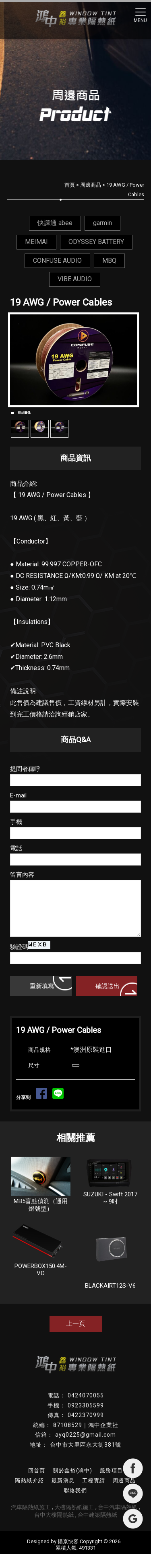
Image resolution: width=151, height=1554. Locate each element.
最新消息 (63, 1481)
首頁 (69, 185)
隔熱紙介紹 (29, 1481)
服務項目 (111, 1470)
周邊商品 (90, 185)
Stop (79, 410)
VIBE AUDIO (75, 279)
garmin (102, 223)
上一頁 (75, 1323)
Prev (20, 359)
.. (123, 1541)
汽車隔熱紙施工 (30, 1507)
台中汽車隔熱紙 (117, 1507)
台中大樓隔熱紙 (54, 1515)
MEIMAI (36, 242)
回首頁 (37, 1470)
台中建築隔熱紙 (97, 1515)
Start (72, 410)
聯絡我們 (75, 1491)
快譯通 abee (54, 223)
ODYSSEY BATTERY (96, 242)
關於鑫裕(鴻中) (72, 1470)
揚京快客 (68, 1541)
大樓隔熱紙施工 (74, 1507)
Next (130, 359)
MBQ (109, 260)
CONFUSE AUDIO (57, 260)
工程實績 (93, 1481)
